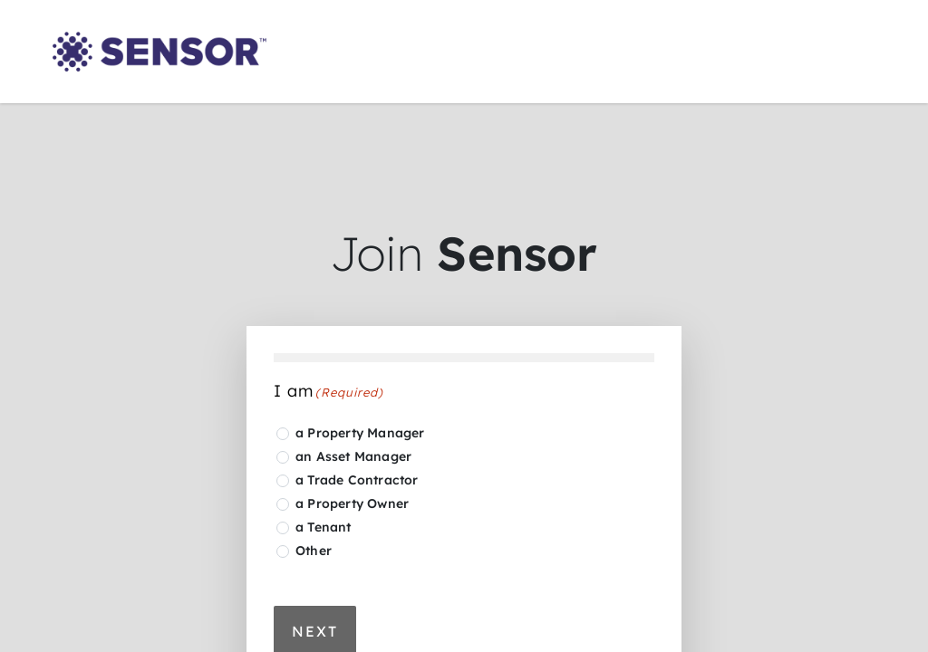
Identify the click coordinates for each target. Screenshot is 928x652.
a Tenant (323, 527)
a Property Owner (352, 503)
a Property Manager (360, 433)
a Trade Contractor (357, 480)
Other (313, 550)
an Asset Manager (353, 456)
